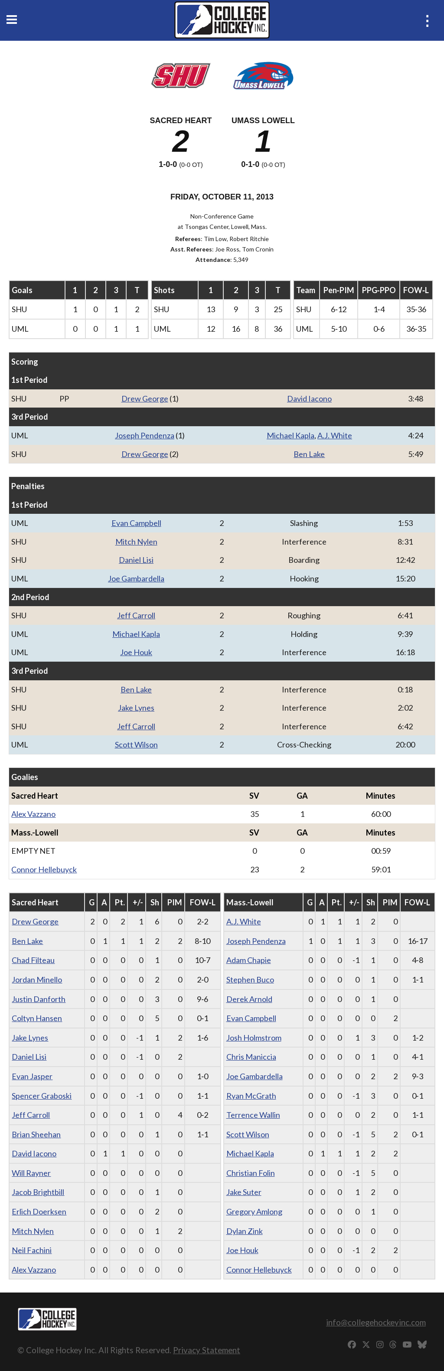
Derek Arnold (249, 999)
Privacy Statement (206, 1350)
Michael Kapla (290, 435)
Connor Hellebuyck (44, 869)
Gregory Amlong (254, 1211)
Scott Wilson (136, 744)
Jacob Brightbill (38, 1192)
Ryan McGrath (251, 1095)
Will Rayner (31, 1173)
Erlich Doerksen (39, 1211)
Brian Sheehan (36, 1134)
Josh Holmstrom (253, 1037)
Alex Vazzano (33, 814)
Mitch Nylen (136, 541)
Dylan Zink (244, 1231)
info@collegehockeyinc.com (376, 1322)
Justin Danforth (38, 999)
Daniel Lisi (136, 560)
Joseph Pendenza (144, 435)
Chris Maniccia (251, 1056)
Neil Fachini (32, 1250)
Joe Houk (136, 652)
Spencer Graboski (42, 1095)
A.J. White (334, 435)
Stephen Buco (250, 979)
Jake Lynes (136, 707)
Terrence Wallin (253, 1115)
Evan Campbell (136, 523)
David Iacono (309, 398)
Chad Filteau (33, 960)
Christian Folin (250, 1173)
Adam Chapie (248, 960)
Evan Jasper (32, 1076)
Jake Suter (243, 1192)
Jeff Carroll (136, 615)
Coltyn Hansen (37, 1018)
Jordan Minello (37, 979)
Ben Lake (309, 454)
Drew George (144, 398)
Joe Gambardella (136, 578)
